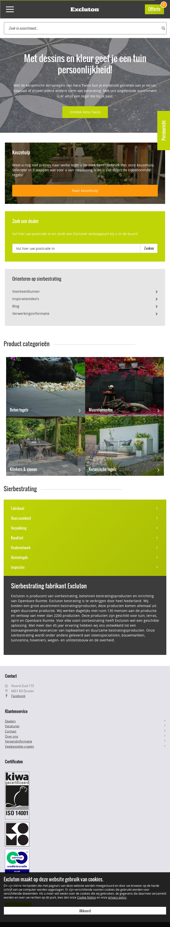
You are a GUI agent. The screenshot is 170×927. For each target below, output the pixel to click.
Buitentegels (85, 557)
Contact (10, 731)
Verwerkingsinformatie (30, 313)
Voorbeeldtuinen (26, 291)
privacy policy (117, 897)
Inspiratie (85, 567)
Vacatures (12, 726)
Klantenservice (16, 711)
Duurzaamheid (85, 518)
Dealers (10, 721)
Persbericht (163, 130)
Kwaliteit (85, 538)
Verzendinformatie (18, 741)
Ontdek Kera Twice (85, 112)
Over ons (11, 736)
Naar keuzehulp (85, 190)
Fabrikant (85, 508)
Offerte (156, 8)
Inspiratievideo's (25, 298)
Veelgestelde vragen (19, 746)
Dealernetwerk (85, 547)
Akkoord (85, 911)
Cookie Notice (86, 897)
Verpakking (85, 528)
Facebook (18, 696)
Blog (15, 306)
